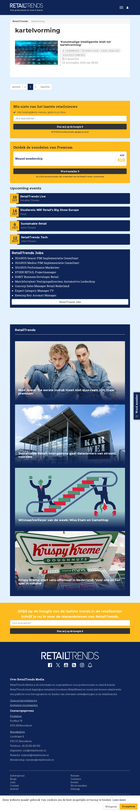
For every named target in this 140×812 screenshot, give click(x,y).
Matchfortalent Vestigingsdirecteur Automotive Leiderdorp (55, 281)
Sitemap (75, 789)
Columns (75, 779)
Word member (70, 171)
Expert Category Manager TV (34, 291)
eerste (16, 86)
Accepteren (128, 806)
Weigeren (111, 806)
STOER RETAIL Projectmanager (35, 272)
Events (74, 782)
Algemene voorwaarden (24, 705)
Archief (14, 789)
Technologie (89, 50)
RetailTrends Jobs (70, 302)
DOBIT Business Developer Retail (37, 277)
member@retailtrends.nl (40, 759)
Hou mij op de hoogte (70, 126)
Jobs (13, 782)
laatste (45, 86)
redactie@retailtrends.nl (35, 755)
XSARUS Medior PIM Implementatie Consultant (47, 263)
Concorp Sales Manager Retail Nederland (42, 286)
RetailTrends (20, 21)
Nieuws (74, 775)
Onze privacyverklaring (23, 700)
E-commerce (71, 50)
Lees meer (119, 800)
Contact (14, 785)
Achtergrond (17, 775)
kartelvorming (74, 55)
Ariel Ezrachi (110, 50)
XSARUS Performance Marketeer (37, 267)
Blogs (13, 779)
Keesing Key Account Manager (35, 295)
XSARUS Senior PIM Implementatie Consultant (46, 258)
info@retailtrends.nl (34, 750)
